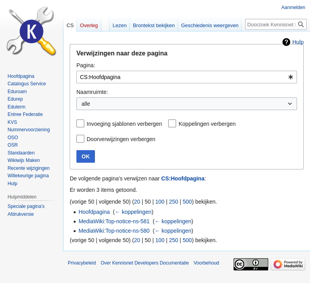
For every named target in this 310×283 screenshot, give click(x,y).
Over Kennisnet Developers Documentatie (144, 263)
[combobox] (186, 77)
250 (173, 201)
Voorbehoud (206, 263)
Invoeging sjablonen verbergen (124, 124)
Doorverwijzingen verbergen (121, 139)
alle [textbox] (86, 104)
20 (137, 201)
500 (187, 201)
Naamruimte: (92, 92)
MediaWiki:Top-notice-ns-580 (114, 231)
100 (159, 201)
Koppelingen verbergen (207, 124)
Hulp (298, 42)
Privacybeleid (82, 263)
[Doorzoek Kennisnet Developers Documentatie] (276, 24)
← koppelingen (133, 212)
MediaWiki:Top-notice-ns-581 (114, 221)
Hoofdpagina (94, 212)
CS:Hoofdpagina (182, 178)
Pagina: (85, 65)
